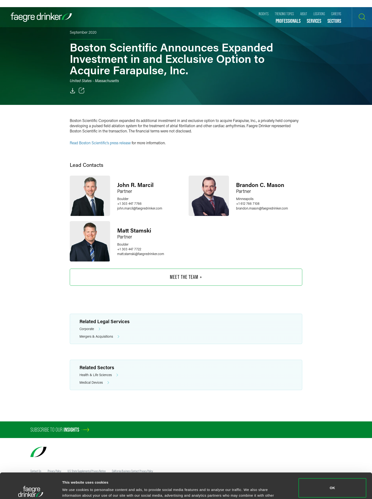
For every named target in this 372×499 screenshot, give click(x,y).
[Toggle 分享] (81, 90)
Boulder (123, 198)
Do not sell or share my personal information (332, 483)
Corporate (89, 328)
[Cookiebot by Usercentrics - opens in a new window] (30, 489)
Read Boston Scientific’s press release (100, 142)
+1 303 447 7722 (129, 249)
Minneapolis (244, 198)
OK (332, 462)
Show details (73, 489)
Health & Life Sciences (98, 375)
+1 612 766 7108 (248, 203)
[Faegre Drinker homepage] (41, 17)
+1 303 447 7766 (129, 203)
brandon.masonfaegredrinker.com (262, 208)
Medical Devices (94, 382)
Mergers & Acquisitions (99, 336)
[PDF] (72, 90)
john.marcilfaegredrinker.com (139, 208)
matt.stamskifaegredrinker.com (140, 254)
